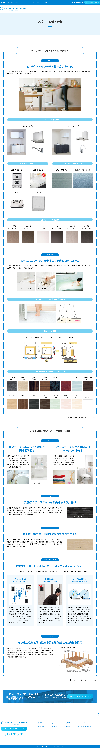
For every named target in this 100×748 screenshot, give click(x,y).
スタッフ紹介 (36, 2)
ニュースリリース (25, 2)
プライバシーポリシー (85, 726)
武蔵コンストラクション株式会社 (13, 9)
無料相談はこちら (92, 2)
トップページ (3, 38)
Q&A (17, 2)
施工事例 (10, 2)
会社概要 (3, 2)
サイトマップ (46, 2)
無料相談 (68, 726)
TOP (99, 715)
